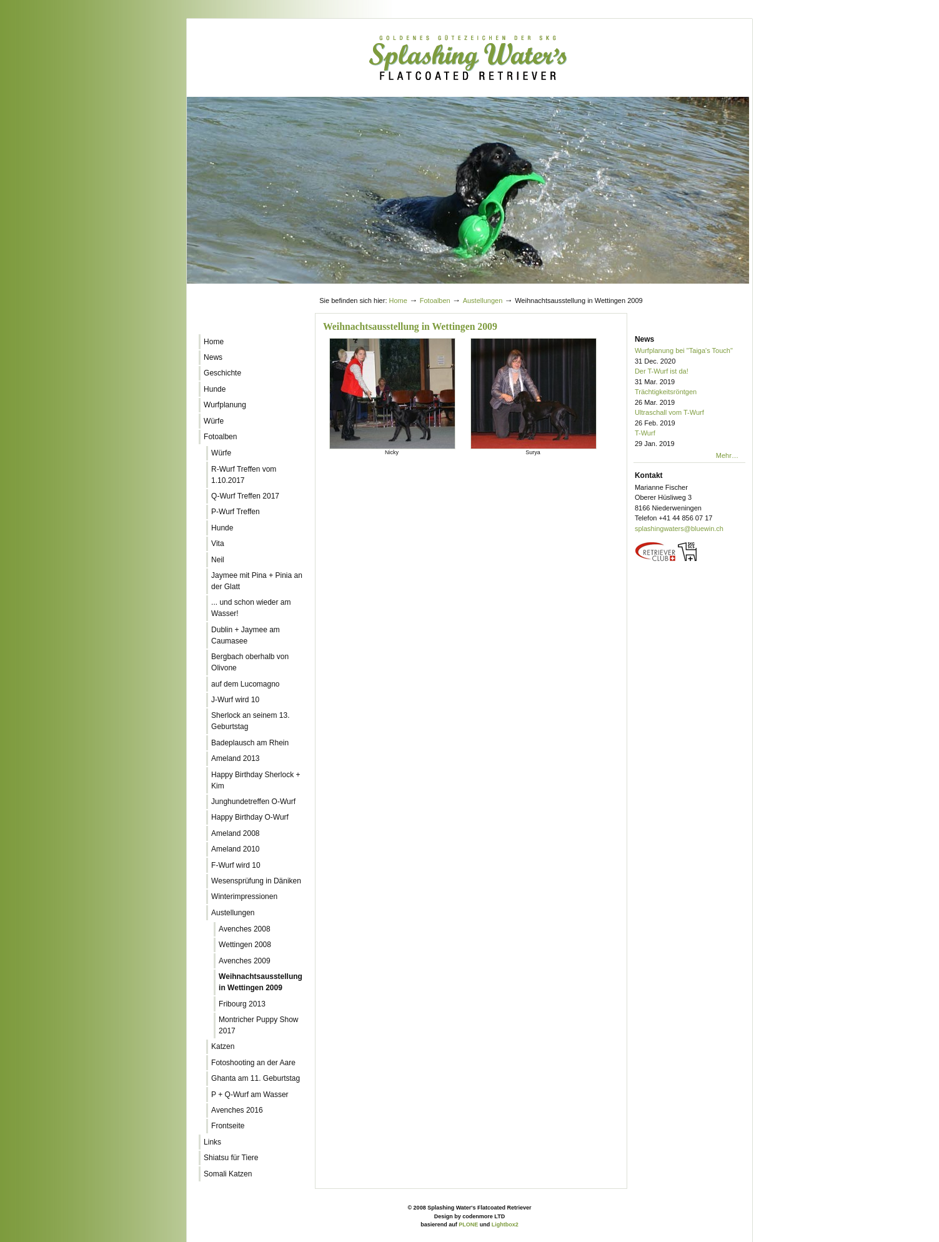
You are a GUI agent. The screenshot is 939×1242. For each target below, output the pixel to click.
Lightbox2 (505, 1224)
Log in (722, 288)
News (644, 339)
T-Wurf (690, 439)
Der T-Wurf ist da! (690, 377)
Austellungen (483, 300)
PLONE (468, 1224)
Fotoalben (435, 300)
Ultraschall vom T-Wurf (690, 418)
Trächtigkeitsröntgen (690, 397)
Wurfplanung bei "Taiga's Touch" (690, 356)
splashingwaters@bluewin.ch (679, 528)
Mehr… (727, 455)
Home (398, 300)
